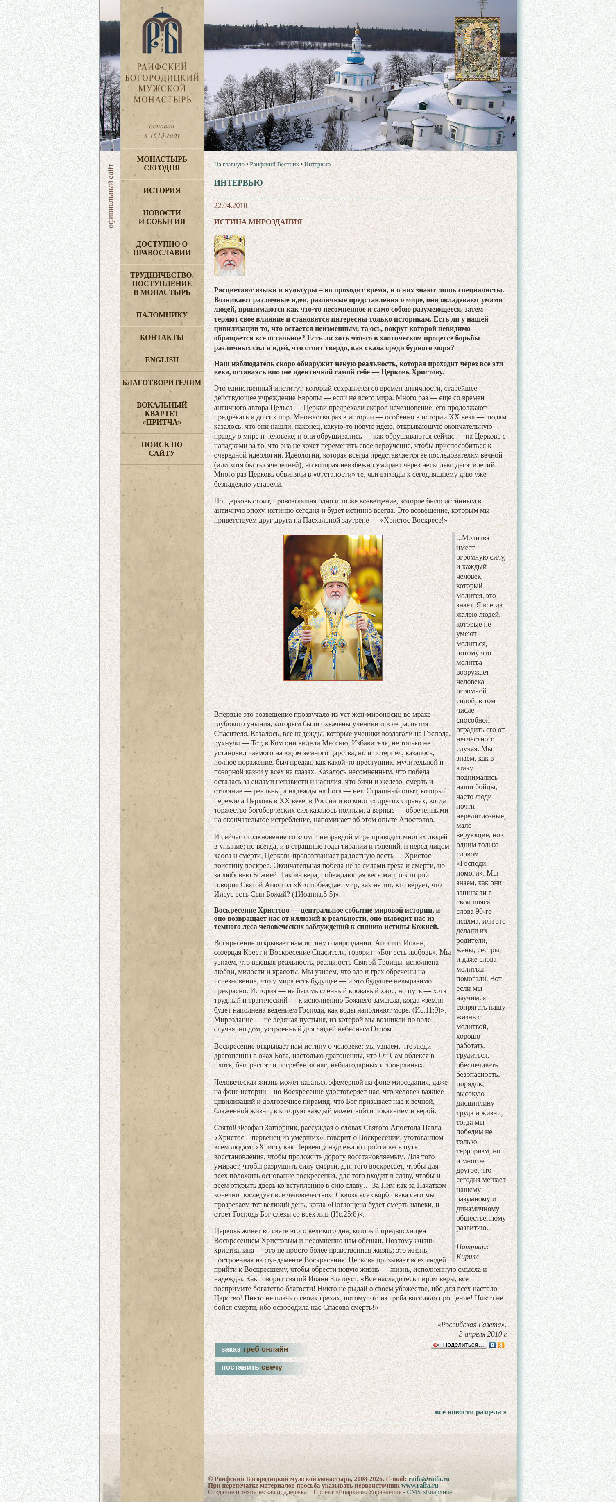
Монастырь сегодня (162, 163)
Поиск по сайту (162, 449)
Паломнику (162, 315)
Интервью (317, 164)
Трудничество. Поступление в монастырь (162, 284)
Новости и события (161, 217)
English (162, 360)
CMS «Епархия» (430, 1491)
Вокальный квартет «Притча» (162, 413)
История (162, 190)
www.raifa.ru (420, 1485)
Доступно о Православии (162, 248)
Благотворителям (162, 382)
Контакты (162, 337)
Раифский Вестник (274, 164)
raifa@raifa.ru (429, 1478)
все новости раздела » (471, 1412)
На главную (229, 164)
